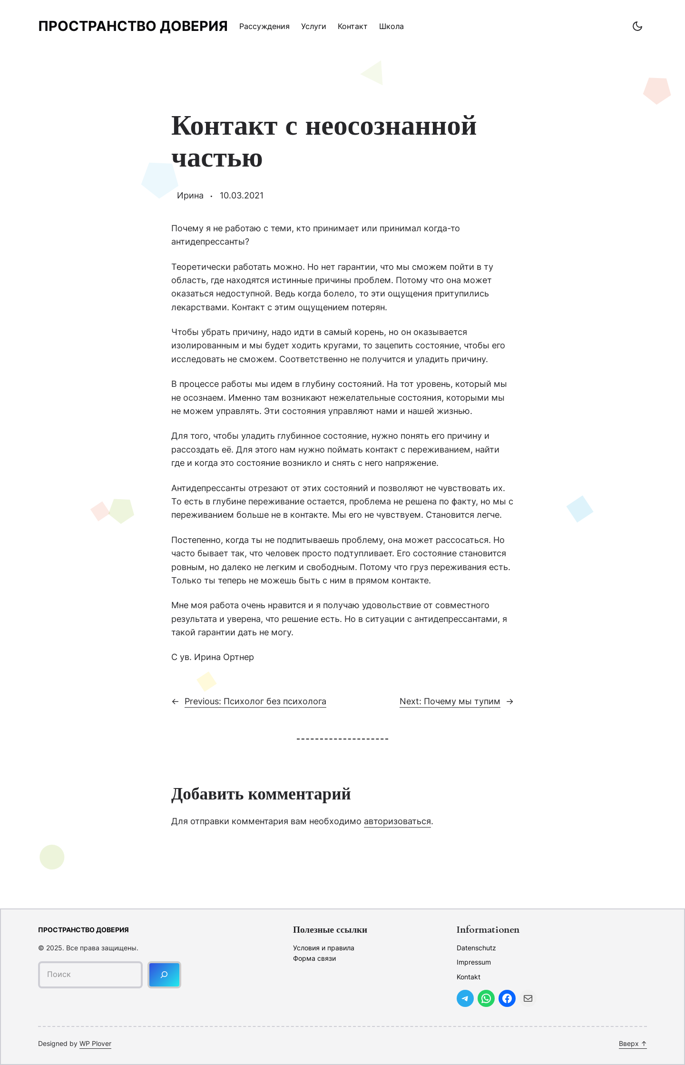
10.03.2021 (242, 195)
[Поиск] (164, 974)
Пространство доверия (133, 26)
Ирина (190, 195)
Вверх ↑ (633, 1043)
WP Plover (95, 1043)
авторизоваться (397, 821)
